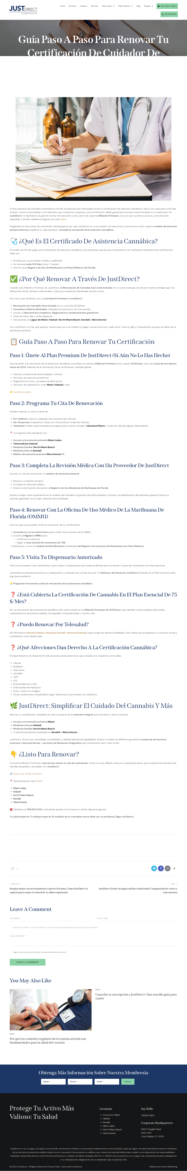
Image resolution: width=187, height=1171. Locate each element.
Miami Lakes (54, 440)
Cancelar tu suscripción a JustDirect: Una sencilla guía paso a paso (136, 996)
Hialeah (37, 725)
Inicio (62, 6)
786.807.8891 (147, 1115)
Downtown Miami (111, 1115)
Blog (138, 6)
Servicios (72, 6)
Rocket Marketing (169, 1166)
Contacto (83, 6)
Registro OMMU (33, 535)
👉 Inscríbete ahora (20, 392)
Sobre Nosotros (125, 6)
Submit (128, 1081)
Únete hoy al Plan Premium (27, 773)
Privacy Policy (53, 1166)
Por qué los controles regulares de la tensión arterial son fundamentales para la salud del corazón (48, 1040)
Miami (63, 219)
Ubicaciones (108, 6)
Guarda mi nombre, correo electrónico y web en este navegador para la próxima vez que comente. (55, 927)
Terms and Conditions (71, 1166)
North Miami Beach (44, 447)
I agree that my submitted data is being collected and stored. (39, 952)
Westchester (54, 454)
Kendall (37, 450)
